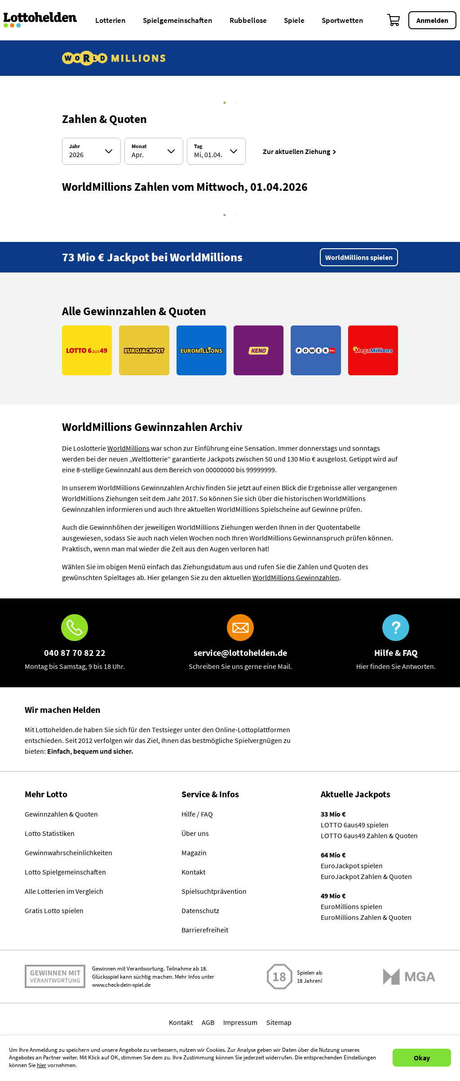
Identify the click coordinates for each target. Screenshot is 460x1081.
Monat (139, 146)
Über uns (195, 833)
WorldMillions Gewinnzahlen (295, 577)
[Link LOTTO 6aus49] (86, 350)
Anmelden (432, 20)
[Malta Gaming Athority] (409, 976)
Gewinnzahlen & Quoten (61, 813)
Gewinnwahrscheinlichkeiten (68, 852)
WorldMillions (128, 448)
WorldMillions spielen (359, 257)
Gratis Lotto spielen (54, 910)
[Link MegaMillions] (373, 350)
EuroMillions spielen (351, 906)
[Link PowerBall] (315, 350)
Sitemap (279, 1022)
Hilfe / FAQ (197, 813)
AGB (208, 1022)
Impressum (240, 1022)
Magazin (194, 852)
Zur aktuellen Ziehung (296, 151)
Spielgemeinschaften (177, 20)
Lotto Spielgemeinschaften (65, 871)
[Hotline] (75, 643)
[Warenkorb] (394, 20)
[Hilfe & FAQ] (396, 643)
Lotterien (110, 20)
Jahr (74, 146)
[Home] (46, 20)
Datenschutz (200, 910)
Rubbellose (248, 20)
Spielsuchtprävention (214, 891)
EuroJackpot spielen (352, 865)
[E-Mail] (240, 643)
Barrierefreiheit (204, 929)
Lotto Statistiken (50, 833)
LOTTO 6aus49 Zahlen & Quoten (369, 835)
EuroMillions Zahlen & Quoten (366, 917)
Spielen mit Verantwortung (55, 976)
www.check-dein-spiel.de (121, 985)
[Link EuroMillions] (201, 350)
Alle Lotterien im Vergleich (64, 891)
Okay (422, 1057)
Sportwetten (342, 20)
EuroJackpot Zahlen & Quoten (366, 876)
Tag (198, 146)
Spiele (294, 20)
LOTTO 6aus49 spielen (355, 824)
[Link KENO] (258, 350)
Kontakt (193, 871)
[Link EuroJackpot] (143, 350)
